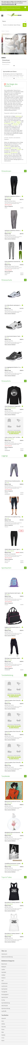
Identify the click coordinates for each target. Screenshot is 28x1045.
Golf (2, 980)
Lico (8, 307)
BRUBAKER (9, 834)
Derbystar (9, 198)
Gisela (8, 702)
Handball (3, 972)
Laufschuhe (4, 986)
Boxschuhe (4, 964)
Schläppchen (7, 149)
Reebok (3, 1035)
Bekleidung (18, 116)
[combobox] (14, 21)
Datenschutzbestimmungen (7, 4)
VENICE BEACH (10, 551)
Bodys (12, 122)
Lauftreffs (3, 1011)
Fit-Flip (3, 1000)
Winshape (9, 660)
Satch (8, 594)
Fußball (3, 975)
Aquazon (3, 1018)
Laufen (3, 969)
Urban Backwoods (11, 408)
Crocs (2, 1037)
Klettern (3, 978)
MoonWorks (10, 904)
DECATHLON (4, 1005)
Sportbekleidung (5, 1003)
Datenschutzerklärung (7, 956)
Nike (2, 1032)
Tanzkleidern (15, 124)
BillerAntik (9, 803)
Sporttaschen (14, 152)
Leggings (18, 122)
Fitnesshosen (7, 123)
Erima (8, 263)
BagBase (9, 629)
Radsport (3, 966)
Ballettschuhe (15, 148)
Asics (2, 1021)
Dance (7, 31)
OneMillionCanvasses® (12, 865)
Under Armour (10, 439)
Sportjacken (4, 989)
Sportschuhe (4, 997)
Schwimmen (4, 983)
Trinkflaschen (7, 153)
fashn (2, 1040)
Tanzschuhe (7, 146)
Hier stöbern (25, 171)
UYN (8, 482)
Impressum (4, 954)
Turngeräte (4, 991)
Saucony (3, 1026)
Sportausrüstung (5, 1008)
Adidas (3, 1024)
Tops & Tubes (16, 123)
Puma (2, 1029)
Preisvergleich (5, 994)
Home (2, 31)
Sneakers (19, 149)
